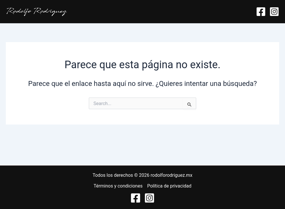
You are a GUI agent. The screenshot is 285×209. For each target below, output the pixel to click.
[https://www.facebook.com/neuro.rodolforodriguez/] (135, 198)
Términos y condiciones (118, 186)
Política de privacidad (169, 186)
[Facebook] (261, 12)
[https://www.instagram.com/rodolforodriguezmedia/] (149, 198)
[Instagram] (274, 12)
